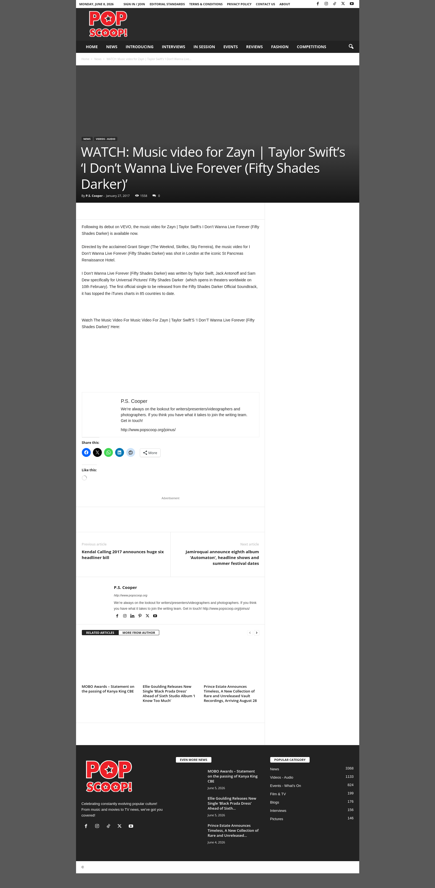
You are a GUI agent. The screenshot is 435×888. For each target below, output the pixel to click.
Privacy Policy (239, 4)
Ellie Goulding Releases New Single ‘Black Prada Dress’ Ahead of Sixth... (232, 803)
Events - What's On (285, 786)
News (111, 46)
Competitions (311, 46)
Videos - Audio (105, 139)
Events (230, 46)
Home (92, 46)
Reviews (254, 46)
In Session (204, 46)
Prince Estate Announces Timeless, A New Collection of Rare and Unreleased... (233, 830)
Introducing (140, 46)
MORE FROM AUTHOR (139, 632)
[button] (351, 47)
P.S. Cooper (94, 196)
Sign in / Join (134, 4)
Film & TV (278, 794)
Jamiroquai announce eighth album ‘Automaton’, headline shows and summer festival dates (222, 557)
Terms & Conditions (205, 4)
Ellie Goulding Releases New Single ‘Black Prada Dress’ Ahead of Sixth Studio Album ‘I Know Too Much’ (169, 693)
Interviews (173, 46)
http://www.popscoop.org (130, 595)
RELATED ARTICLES (100, 632)
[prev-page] (250, 633)
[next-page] (256, 633)
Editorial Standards (167, 4)
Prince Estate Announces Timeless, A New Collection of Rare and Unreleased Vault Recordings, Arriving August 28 (230, 693)
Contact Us (265, 4)
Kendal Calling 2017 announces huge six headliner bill (123, 554)
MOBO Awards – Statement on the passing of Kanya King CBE (108, 689)
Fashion (280, 46)
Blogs (274, 802)
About (284, 4)
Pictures (276, 819)
